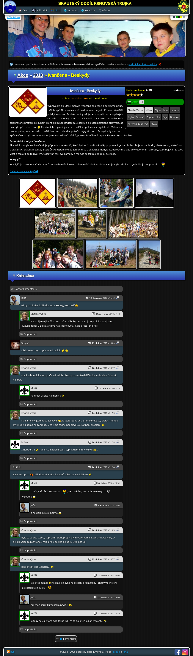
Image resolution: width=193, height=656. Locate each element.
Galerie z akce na (24, 171)
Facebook (178, 652)
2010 (38, 75)
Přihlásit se (13, 17)
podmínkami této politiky (142, 64)
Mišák (148, 110)
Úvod (26, 10)
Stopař (140, 117)
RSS (12, 651)
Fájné (158, 110)
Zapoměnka (153, 117)
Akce (22, 75)
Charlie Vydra (135, 110)
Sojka (131, 117)
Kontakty (90, 10)
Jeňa (165, 110)
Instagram (185, 652)
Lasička (175, 110)
